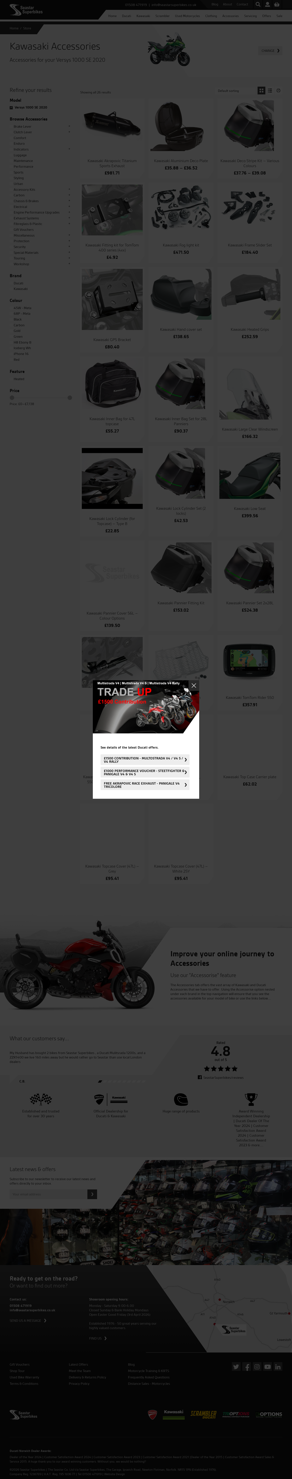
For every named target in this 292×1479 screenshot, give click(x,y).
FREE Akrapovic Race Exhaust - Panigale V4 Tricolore (142, 785)
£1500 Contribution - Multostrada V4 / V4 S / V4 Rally (143, 759)
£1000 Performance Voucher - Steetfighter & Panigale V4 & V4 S (144, 772)
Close (194, 685)
